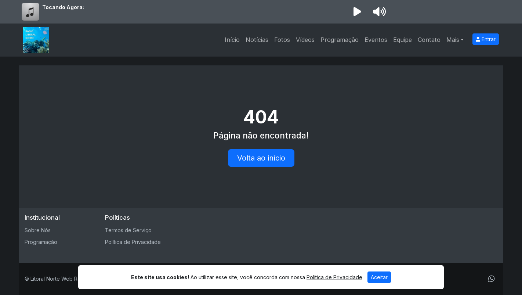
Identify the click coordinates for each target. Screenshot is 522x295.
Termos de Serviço (128, 230)
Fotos (282, 39)
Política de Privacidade (133, 242)
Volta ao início (261, 158)
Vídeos (305, 39)
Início (232, 39)
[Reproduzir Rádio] (357, 12)
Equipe (402, 39)
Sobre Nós (38, 230)
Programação (339, 39)
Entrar (486, 39)
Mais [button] (452, 39)
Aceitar (379, 277)
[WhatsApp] (491, 278)
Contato (429, 39)
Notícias (257, 39)
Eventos (376, 39)
